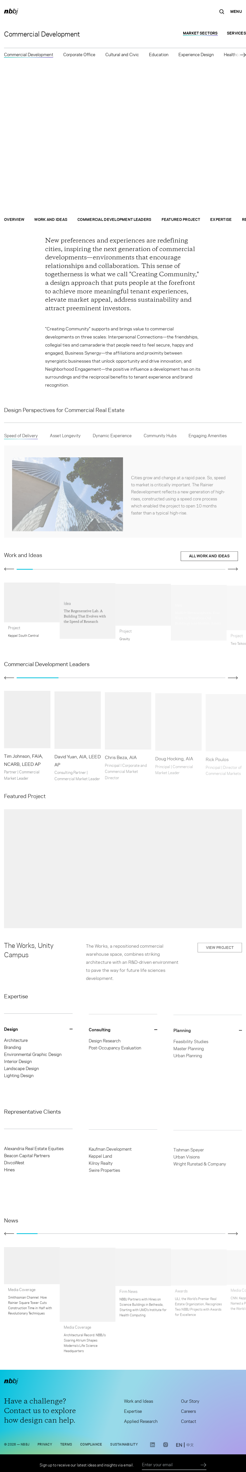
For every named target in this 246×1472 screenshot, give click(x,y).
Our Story (190, 1402)
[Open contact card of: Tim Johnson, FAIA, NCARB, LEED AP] (27, 737)
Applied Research (141, 1423)
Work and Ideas (50, 221)
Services (236, 33)
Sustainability (124, 1445)
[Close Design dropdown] (38, 1030)
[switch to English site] (179, 1447)
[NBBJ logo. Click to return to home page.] (11, 12)
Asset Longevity (65, 439)
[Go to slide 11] (185, 569)
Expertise (221, 221)
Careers (188, 1413)
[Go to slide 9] (153, 569)
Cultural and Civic (122, 55)
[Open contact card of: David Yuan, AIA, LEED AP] (77, 738)
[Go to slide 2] (41, 569)
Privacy (45, 1445)
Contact (188, 1423)
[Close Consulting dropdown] (123, 1031)
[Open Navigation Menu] (236, 11)
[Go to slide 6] (105, 569)
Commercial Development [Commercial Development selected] (28, 55)
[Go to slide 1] (25, 569)
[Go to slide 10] (169, 569)
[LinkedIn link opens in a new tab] (152, 1448)
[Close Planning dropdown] (207, 1033)
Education (158, 55)
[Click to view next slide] (233, 569)
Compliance (91, 1445)
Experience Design (196, 55)
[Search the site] (221, 11)
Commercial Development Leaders (114, 221)
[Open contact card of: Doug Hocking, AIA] (178, 737)
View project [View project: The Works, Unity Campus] (220, 950)
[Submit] (203, 1465)
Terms (66, 1445)
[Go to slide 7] (121, 569)
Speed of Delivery (21, 439)
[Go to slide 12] (201, 569)
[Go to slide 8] (137, 569)
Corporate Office (79, 55)
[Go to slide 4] (73, 569)
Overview (14, 221)
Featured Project (181, 221)
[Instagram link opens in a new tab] (165, 1448)
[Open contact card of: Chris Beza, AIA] (128, 739)
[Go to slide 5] (89, 569)
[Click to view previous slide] (9, 569)
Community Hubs (160, 439)
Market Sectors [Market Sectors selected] (200, 33)
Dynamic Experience (112, 439)
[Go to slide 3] (57, 569)
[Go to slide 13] (217, 569)
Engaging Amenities (208, 439)
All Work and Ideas (209, 558)
